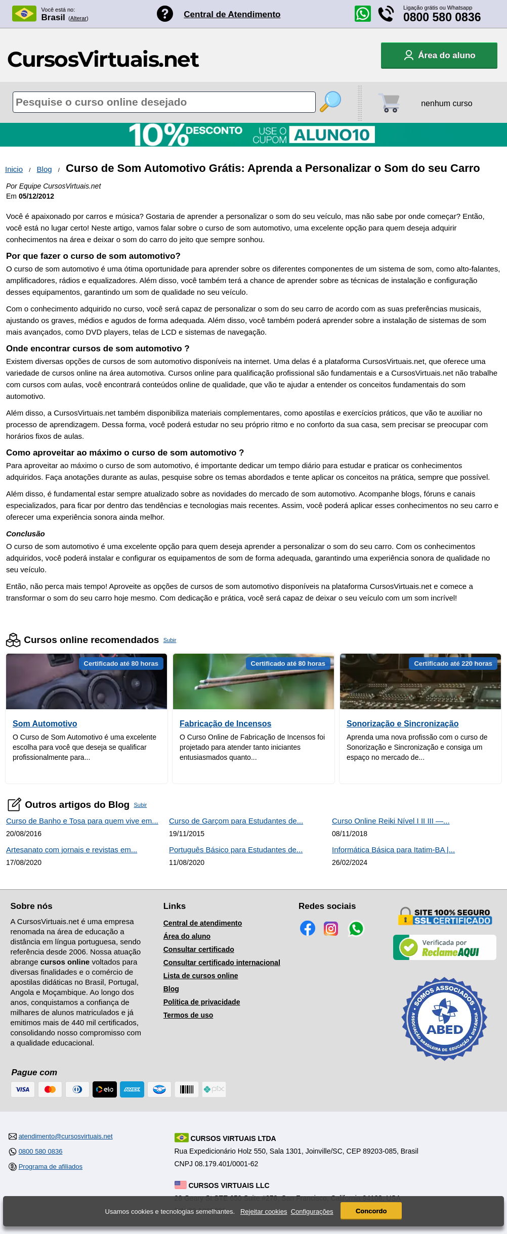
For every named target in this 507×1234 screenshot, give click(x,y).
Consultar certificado (198, 949)
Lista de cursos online (200, 976)
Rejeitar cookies (263, 1211)
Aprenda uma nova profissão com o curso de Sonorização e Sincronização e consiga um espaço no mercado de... (417, 747)
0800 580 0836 (442, 17)
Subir (170, 640)
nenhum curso (446, 103)
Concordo (371, 1211)
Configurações (312, 1211)
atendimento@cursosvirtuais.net (66, 1136)
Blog (44, 169)
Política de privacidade (201, 1002)
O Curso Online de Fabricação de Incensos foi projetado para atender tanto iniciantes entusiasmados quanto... (252, 747)
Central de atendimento (202, 923)
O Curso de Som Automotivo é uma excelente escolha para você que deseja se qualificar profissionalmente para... (84, 747)
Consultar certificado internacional (221, 962)
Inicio (14, 169)
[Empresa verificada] (444, 958)
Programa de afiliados (50, 1166)
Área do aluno (186, 936)
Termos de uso (188, 1015)
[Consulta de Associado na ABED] (445, 1065)
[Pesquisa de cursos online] (164, 102)
